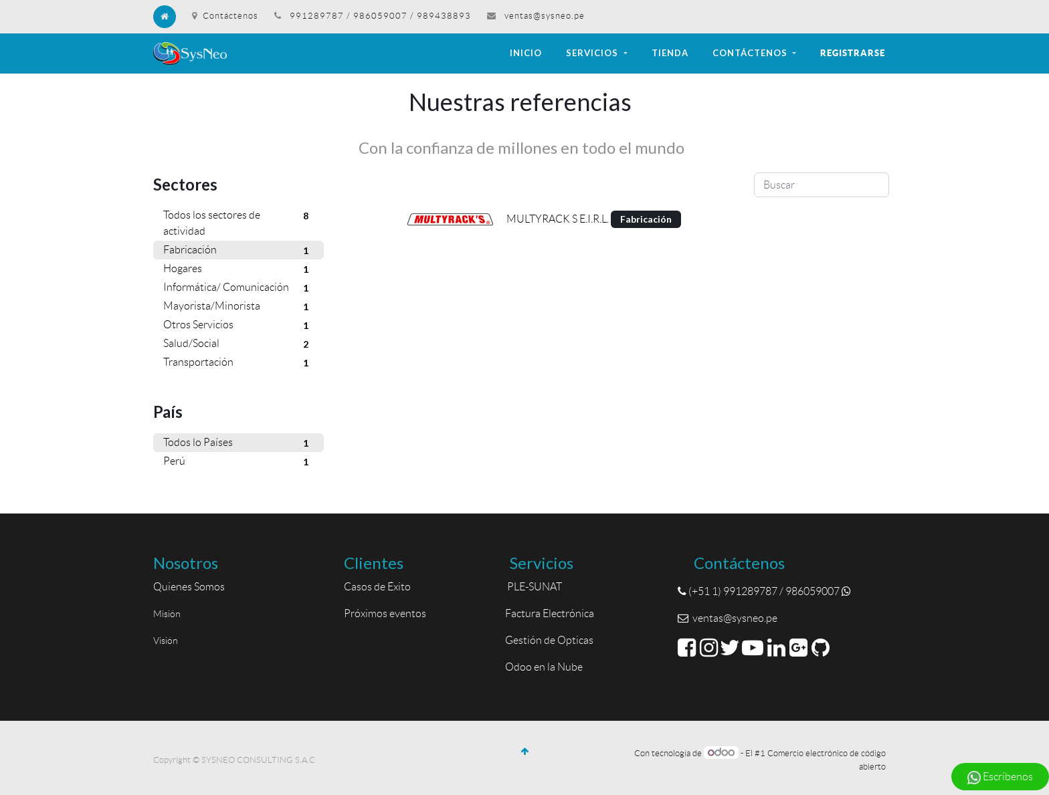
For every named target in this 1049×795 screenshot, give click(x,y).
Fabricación (238, 250)
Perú (238, 462)
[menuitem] (526, 53)
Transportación (238, 363)
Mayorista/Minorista (238, 307)
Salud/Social (238, 344)
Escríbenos (1000, 777)
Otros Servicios (238, 325)
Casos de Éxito (379, 586)
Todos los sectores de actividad (238, 222)
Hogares (238, 269)
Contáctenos (225, 16)
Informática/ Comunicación (238, 288)
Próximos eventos (385, 613)
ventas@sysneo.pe (544, 16)
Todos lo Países (238, 443)
